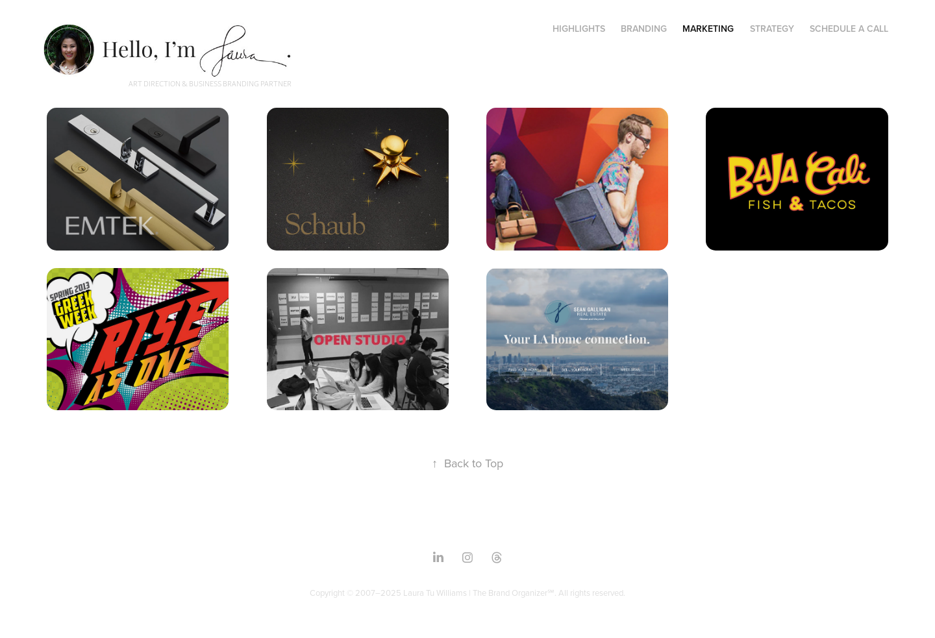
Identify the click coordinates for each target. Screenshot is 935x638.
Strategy (772, 28)
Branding (644, 28)
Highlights (579, 28)
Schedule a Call (849, 28)
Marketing (708, 28)
